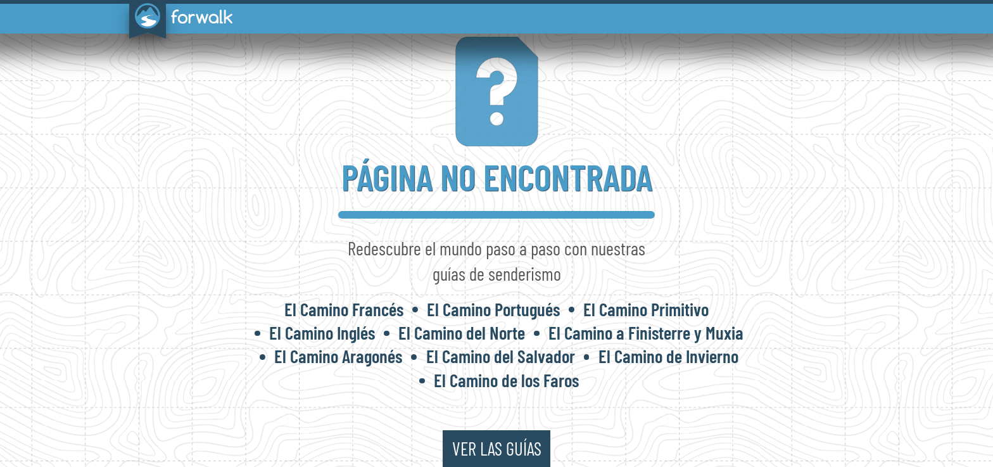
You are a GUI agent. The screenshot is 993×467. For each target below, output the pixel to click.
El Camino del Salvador (500, 356)
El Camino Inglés (322, 332)
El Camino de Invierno (668, 356)
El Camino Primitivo (646, 309)
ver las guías (496, 448)
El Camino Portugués (493, 309)
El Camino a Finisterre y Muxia (645, 332)
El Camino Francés (343, 309)
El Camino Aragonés (338, 356)
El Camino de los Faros (506, 380)
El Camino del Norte (461, 332)
